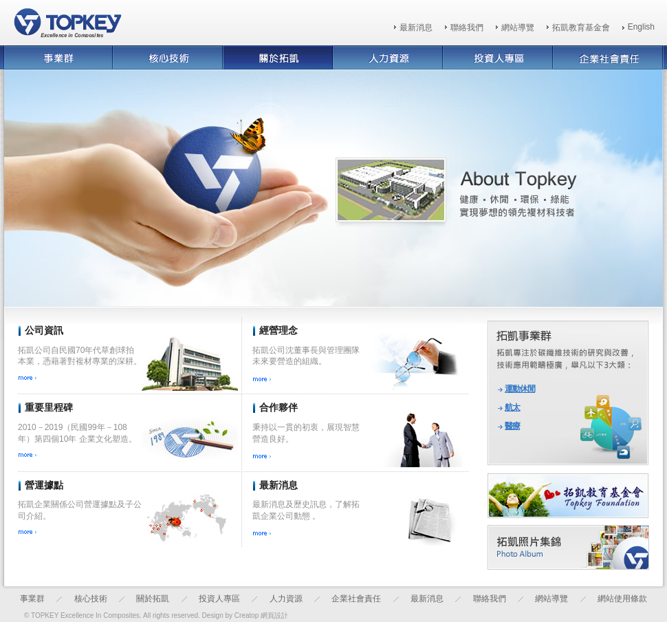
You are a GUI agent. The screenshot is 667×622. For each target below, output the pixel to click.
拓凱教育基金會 (581, 27)
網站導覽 (517, 27)
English (641, 27)
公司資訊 (44, 330)
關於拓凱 (152, 598)
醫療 (512, 426)
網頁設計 (274, 615)
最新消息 (416, 27)
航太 (512, 407)
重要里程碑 (49, 407)
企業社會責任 (356, 598)
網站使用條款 (622, 598)
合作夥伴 (278, 407)
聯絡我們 (466, 27)
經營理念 (278, 330)
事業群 (32, 598)
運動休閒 (520, 389)
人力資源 (286, 598)
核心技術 (90, 598)
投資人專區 (219, 598)
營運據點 (44, 485)
